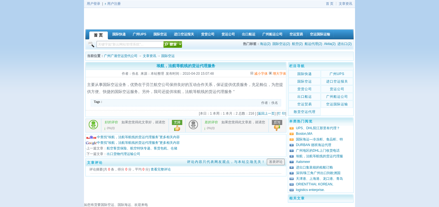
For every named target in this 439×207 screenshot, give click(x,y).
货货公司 (304, 89)
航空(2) (297, 44)
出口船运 (304, 97)
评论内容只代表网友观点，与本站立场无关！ (226, 162)
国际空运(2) (281, 44)
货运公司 (337, 89)
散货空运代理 (305, 112)
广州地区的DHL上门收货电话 (318, 151)
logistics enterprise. (310, 190)
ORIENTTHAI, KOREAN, (314, 184)
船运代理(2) (313, 44)
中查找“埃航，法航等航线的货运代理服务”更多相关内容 (133, 137)
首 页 (329, 4)
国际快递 (304, 74)
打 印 (281, 113)
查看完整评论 (161, 169)
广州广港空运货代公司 (120, 56)
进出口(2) (344, 44)
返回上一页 (266, 113)
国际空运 (168, 56)
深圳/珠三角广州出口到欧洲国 (318, 173)
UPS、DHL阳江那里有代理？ (318, 128)
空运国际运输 (337, 104)
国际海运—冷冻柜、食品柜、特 (319, 139)
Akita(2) (329, 44)
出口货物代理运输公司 (123, 154)
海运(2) (265, 44)
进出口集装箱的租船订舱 (314, 167)
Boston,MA (304, 134)
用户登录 (93, 4)
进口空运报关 (337, 81)
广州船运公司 (337, 97)
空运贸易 (304, 104)
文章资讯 (345, 4)
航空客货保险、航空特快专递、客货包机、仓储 (142, 148)
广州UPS (337, 74)
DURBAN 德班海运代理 (313, 145)
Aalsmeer (303, 162)
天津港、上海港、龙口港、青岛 (319, 179)
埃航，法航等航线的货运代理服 (319, 156)
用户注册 (114, 4)
